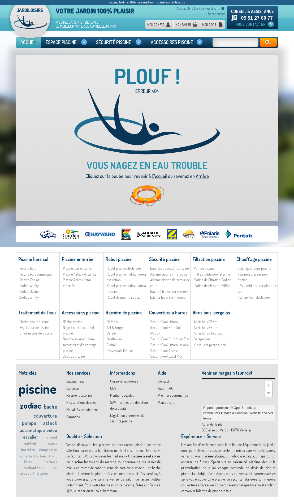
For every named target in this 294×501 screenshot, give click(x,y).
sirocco (25, 473)
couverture (45, 415)
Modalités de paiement (82, 409)
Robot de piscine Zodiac (123, 297)
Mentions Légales (122, 395)
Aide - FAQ (165, 388)
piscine (38, 388)
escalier (30, 437)
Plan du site (166, 402)
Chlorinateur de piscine (35, 333)
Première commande (173, 395)
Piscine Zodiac (29, 279)
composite (48, 449)
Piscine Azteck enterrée (79, 274)
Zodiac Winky (29, 285)
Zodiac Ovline (28, 291)
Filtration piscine (209, 259)
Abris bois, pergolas (211, 312)
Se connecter (216, 13)
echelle (25, 456)
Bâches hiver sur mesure (167, 297)
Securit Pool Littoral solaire (169, 344)
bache (50, 406)
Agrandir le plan (213, 424)
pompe (29, 423)
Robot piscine (119, 259)
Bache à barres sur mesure (169, 291)
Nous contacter (250, 24)
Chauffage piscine (254, 259)
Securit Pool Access (164, 350)
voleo (52, 430)
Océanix (112, 321)
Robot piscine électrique (124, 268)
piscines (50, 462)
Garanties (73, 416)
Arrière (202, 176)
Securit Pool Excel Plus (166, 356)
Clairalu (112, 344)
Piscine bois (27, 268)
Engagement (75, 381)
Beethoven (114, 339)
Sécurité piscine (164, 259)
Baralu (111, 333)
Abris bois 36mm (206, 327)
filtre (28, 462)
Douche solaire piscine (78, 339)
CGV (113, 388)
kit (54, 456)
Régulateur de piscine (34, 327)
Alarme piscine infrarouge (168, 274)
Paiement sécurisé (79, 395)
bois (43, 456)
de (55, 468)
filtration (40, 473)
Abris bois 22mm (206, 321)
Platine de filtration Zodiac (212, 279)
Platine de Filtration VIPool (212, 285)
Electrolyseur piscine (34, 321)
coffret (30, 443)
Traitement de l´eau (37, 312)
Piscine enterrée (77, 259)
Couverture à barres (168, 312)
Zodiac (52, 444)
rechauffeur (33, 467)
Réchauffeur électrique (253, 297)
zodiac (30, 405)
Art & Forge (115, 327)
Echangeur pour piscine (254, 268)
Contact (163, 381)
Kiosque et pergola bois (210, 344)
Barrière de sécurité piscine (169, 268)
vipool (52, 437)
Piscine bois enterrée (77, 268)
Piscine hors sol (33, 259)
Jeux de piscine (74, 356)
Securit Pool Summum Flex (170, 339)
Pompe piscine (204, 268)
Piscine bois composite (35, 274)
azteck (50, 423)
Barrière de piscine (124, 312)
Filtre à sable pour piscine (212, 274)
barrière (28, 449)
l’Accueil (159, 176)
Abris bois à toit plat (208, 333)
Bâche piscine (72, 321)
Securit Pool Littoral (164, 321)
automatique (32, 430)
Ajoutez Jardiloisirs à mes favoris (198, 8)
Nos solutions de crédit (82, 402)
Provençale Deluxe (120, 350)
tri (36, 456)
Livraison (72, 388)
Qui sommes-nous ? (124, 381)
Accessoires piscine (81, 312)
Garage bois (202, 339)
